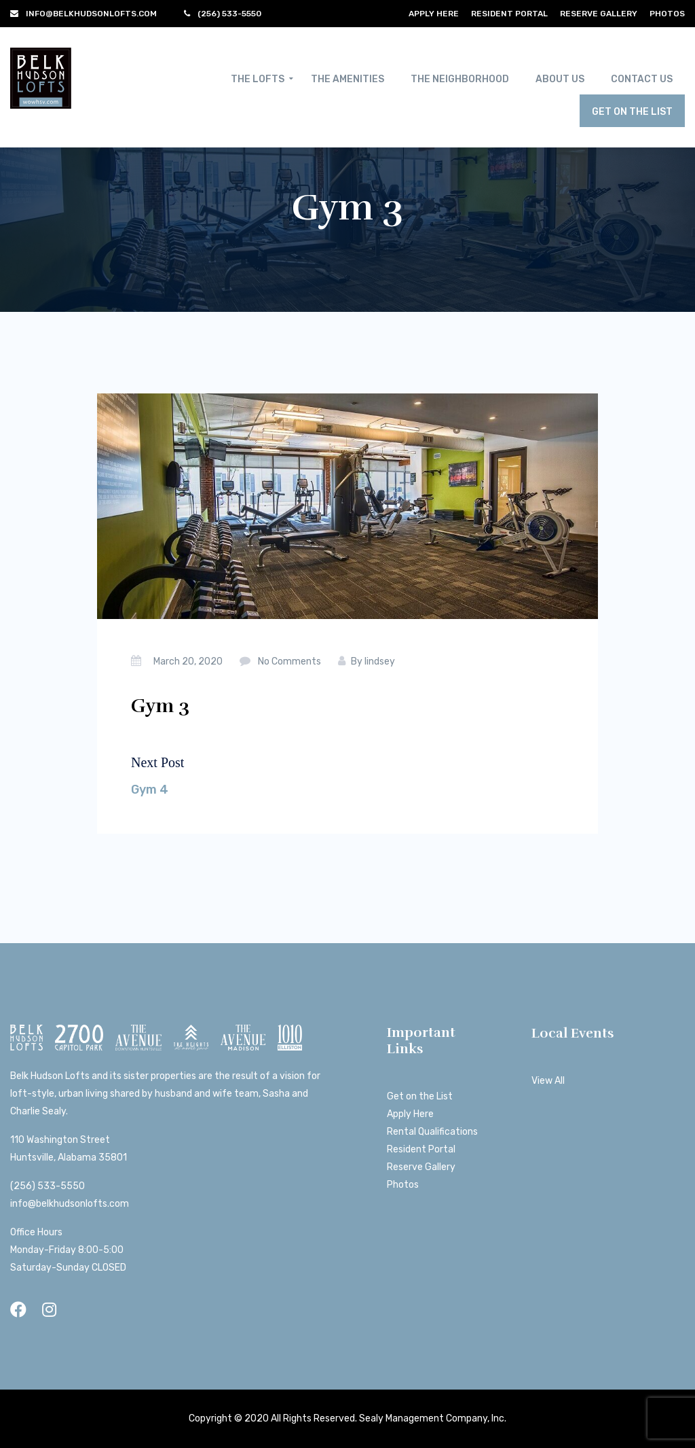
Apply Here (434, 13)
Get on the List (420, 1096)
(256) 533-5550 (47, 1186)
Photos (667, 13)
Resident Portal (509, 13)
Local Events (572, 1033)
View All (548, 1081)
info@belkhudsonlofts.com (69, 1203)
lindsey (379, 661)
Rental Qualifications (432, 1131)
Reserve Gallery (598, 13)
